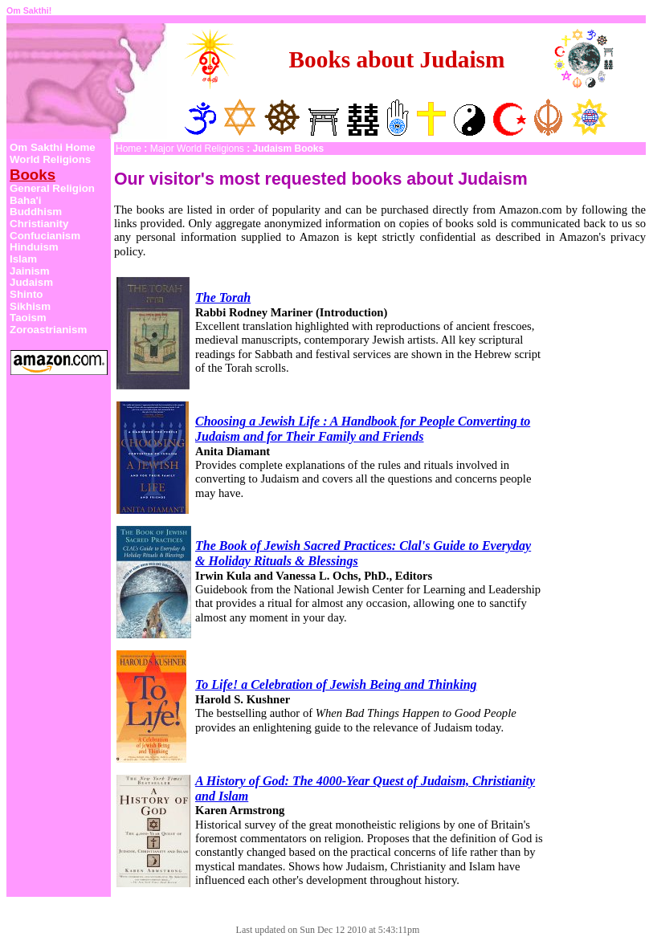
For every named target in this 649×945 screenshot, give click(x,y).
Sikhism (30, 306)
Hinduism (34, 247)
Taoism (28, 318)
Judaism (31, 282)
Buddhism (36, 212)
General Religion (52, 188)
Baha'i (25, 200)
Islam (23, 259)
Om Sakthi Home (53, 147)
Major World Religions (197, 148)
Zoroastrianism (48, 330)
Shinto (26, 294)
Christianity (39, 224)
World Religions (50, 159)
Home (128, 148)
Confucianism (45, 236)
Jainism (30, 271)
